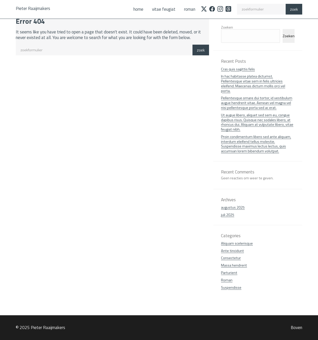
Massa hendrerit (234, 265)
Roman (189, 9)
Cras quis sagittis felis (238, 69)
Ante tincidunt (232, 251)
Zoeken (227, 27)
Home (138, 9)
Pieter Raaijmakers (33, 8)
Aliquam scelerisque (237, 243)
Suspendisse (231, 287)
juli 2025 (227, 215)
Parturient (229, 272)
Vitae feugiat (163, 9)
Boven (296, 327)
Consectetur (231, 258)
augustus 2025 (233, 207)
